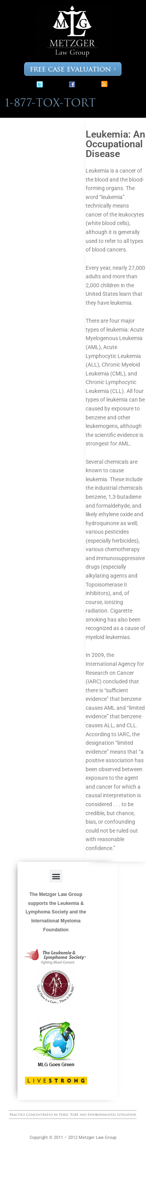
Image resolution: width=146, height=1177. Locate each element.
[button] (55, 876)
